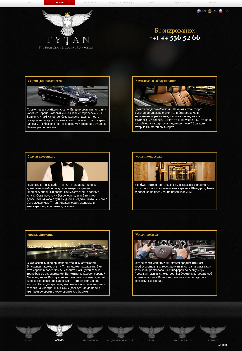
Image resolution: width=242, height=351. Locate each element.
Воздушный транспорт (121, 4)
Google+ (223, 344)
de (212, 11)
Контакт (213, 4)
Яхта (152, 4)
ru (223, 11)
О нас (28, 4)
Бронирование (182, 4)
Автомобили (90, 4)
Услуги (59, 4)
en (201, 11)
